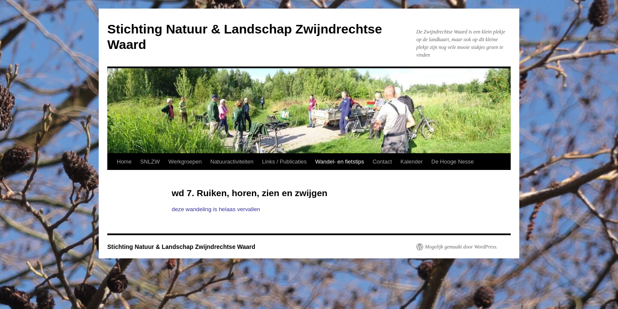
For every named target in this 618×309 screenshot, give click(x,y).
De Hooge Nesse (452, 161)
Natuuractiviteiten (231, 161)
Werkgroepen (185, 161)
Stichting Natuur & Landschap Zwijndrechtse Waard (181, 246)
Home (124, 161)
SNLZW (150, 161)
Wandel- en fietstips (339, 161)
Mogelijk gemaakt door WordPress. (461, 247)
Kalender (411, 161)
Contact (382, 161)
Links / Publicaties (284, 161)
